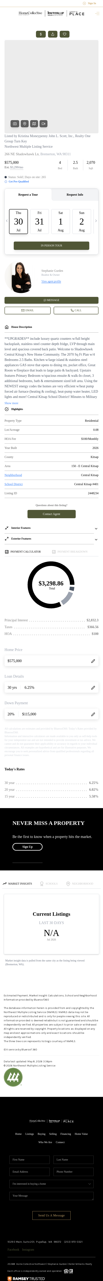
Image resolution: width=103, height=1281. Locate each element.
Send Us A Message (51, 1186)
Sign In (89, 3)
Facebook (13, 1220)
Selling (53, 1105)
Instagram (28, 1220)
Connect (60, 1113)
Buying (41, 1105)
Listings (29, 1105)
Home (18, 1105)
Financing (65, 1105)
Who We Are (45, 1113)
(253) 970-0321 (73, 1213)
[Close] (94, 1246)
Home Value (81, 1105)
